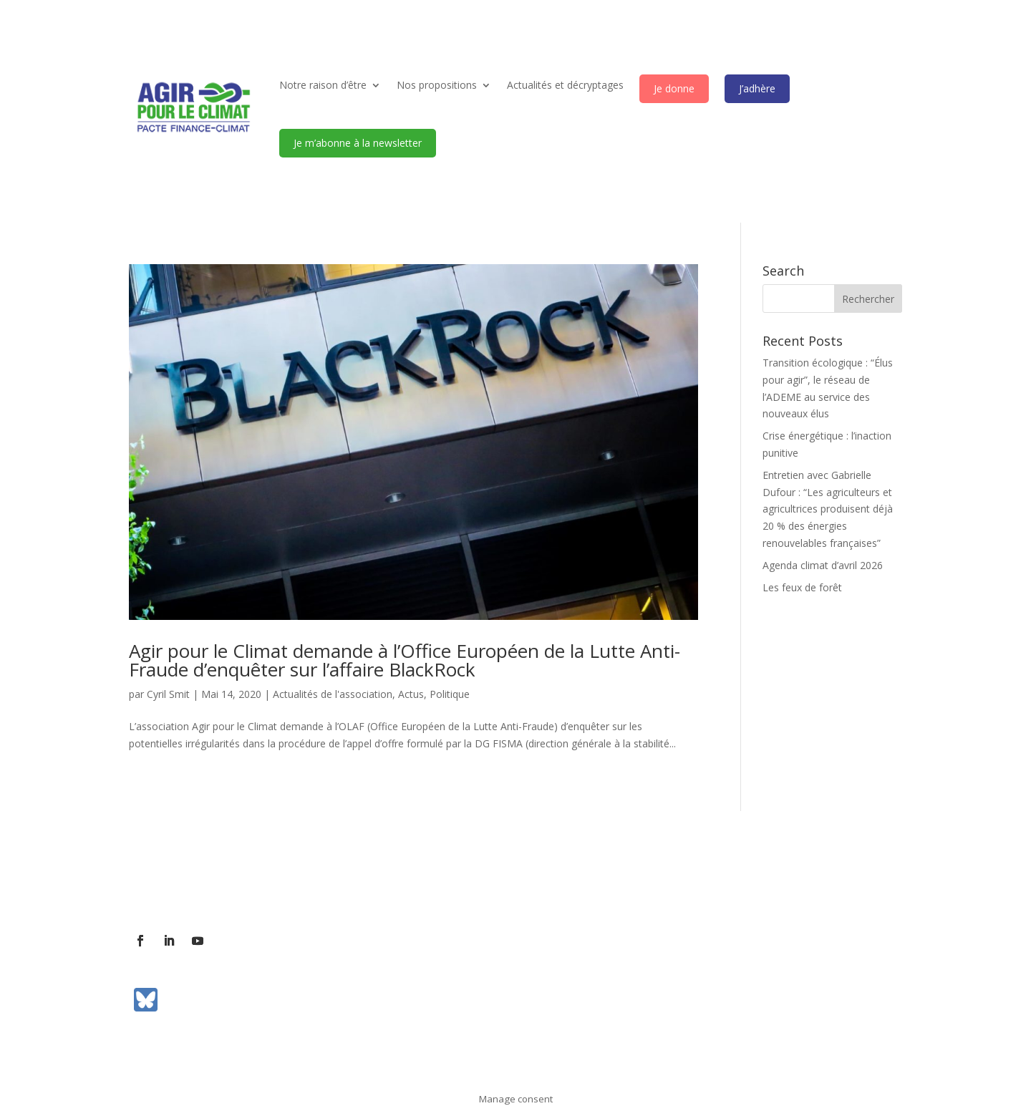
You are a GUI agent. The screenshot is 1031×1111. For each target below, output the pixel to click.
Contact (223, 880)
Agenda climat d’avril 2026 (823, 565)
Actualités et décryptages (565, 85)
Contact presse (292, 880)
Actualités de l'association (332, 694)
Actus (411, 694)
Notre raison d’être (323, 85)
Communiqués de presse (400, 880)
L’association (159, 880)
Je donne (674, 88)
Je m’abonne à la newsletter (358, 143)
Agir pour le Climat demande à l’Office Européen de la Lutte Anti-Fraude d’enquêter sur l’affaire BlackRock (404, 660)
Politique (450, 694)
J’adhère (757, 88)
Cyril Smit (168, 694)
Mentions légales (513, 880)
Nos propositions (437, 85)
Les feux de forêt (802, 587)
